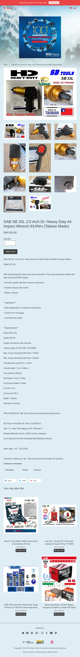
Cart (72, 8)
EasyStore (62, 648)
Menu (7, 8)
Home (5, 65)
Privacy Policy (41, 652)
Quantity (7, 239)
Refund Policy (52, 652)
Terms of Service (29, 652)
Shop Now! (54, 3)
